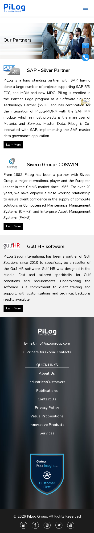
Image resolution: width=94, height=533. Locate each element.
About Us (47, 373)
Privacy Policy (47, 407)
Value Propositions (47, 416)
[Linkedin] (23, 525)
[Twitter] (58, 525)
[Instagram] (47, 525)
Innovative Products (47, 424)
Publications (47, 390)
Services (47, 433)
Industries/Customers (47, 382)
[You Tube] (70, 525)
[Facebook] (35, 525)
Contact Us (47, 399)
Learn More (13, 145)
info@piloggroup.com (53, 343)
